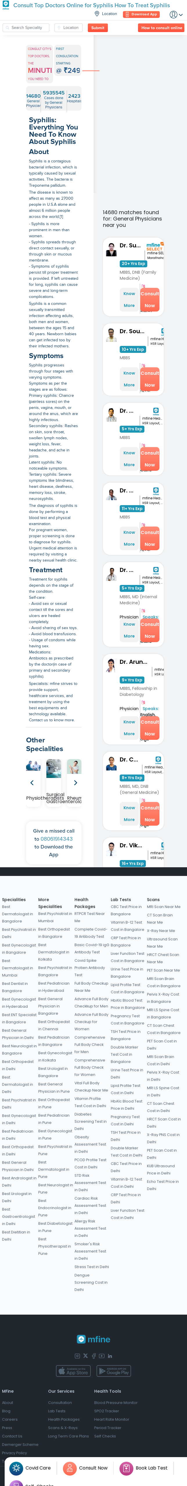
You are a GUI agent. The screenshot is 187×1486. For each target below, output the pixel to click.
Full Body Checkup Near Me (91, 987)
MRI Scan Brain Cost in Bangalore (164, 982)
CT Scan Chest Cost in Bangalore (164, 1029)
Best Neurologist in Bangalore (19, 1050)
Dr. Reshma (129, 490)
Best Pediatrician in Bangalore (54, 1041)
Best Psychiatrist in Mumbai (55, 917)
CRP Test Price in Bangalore (126, 941)
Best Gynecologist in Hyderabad (19, 1003)
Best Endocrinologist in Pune (54, 1208)
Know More (129, 299)
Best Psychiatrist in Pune (55, 1150)
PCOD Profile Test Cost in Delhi (90, 1163)
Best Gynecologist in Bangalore (19, 949)
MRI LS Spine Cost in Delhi (163, 1091)
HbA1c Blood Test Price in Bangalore (128, 1004)
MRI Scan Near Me (164, 906)
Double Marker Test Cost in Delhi (126, 1152)
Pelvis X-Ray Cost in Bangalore (163, 998)
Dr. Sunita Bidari (132, 245)
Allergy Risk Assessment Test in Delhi (90, 1228)
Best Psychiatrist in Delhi (19, 933)
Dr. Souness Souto (134, 331)
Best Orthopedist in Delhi (18, 1065)
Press (7, 1427)
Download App (141, 14)
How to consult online (161, 28)
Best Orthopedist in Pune (54, 1103)
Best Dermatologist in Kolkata (53, 952)
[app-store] (73, 1371)
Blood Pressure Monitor (116, 1402)
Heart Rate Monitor (111, 1419)
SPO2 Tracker (106, 1411)
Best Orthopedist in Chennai (54, 1025)
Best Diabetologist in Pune (55, 1227)
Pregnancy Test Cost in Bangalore (127, 1019)
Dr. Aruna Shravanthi (136, 661)
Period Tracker (107, 1427)
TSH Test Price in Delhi (126, 1136)
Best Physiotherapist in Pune (54, 1246)
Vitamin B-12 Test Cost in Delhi (126, 1183)
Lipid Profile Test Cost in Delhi (125, 1089)
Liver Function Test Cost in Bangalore (127, 957)
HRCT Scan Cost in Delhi (164, 1123)
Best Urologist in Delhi (17, 1197)
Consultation (60, 1402)
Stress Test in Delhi (92, 1266)
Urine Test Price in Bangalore (127, 973)
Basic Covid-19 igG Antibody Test (92, 948)
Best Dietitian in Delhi (16, 1236)
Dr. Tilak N (129, 569)
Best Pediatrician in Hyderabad (54, 987)
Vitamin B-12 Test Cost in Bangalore (127, 926)
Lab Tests (121, 900)
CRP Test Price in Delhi (126, 1198)
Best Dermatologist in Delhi (17, 1084)
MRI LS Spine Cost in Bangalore (163, 1013)
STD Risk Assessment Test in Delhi (90, 1182)
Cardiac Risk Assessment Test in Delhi (90, 1205)
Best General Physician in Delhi (18, 1034)
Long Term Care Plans (68, 1436)
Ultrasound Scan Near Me (162, 943)
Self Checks (105, 1436)
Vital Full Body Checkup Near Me (91, 1087)
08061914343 (57, 838)
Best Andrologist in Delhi (19, 1182)
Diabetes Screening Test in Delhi (91, 1121)
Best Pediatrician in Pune (54, 1119)
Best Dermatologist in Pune (53, 1169)
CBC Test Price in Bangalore (126, 910)
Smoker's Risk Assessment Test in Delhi (90, 1251)
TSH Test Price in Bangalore (126, 1035)
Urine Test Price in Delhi (127, 1074)
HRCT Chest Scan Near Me (163, 958)
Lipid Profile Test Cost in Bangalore (127, 988)
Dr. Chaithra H (131, 759)
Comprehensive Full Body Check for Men (90, 1044)
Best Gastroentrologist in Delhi (18, 1216)
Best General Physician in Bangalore (50, 1006)
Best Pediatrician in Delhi (17, 1135)
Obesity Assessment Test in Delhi (90, 1144)
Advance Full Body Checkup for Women (91, 1021)
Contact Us (12, 1436)
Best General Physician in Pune (54, 1088)
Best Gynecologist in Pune (55, 1135)
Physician (129, 617)
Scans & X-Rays (63, 1427)
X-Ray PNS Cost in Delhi (163, 1138)
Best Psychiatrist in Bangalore (55, 971)
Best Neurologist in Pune (55, 1189)
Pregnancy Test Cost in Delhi (125, 1120)
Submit (97, 28)
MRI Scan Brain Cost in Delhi (160, 1060)
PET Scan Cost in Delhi (162, 1045)
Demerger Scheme (20, 1444)
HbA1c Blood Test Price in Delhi (126, 1105)
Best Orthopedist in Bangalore (54, 933)
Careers (10, 1419)
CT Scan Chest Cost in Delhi (160, 1107)
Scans (153, 900)
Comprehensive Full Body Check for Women (90, 1067)
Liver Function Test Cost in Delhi (127, 1214)
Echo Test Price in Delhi (163, 1185)
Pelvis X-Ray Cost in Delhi (163, 1076)
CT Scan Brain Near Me (160, 919)
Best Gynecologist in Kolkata (55, 1056)
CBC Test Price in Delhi (126, 1167)
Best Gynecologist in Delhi (19, 1119)
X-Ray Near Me (161, 930)
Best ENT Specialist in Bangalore (19, 1018)
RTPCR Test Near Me (90, 917)
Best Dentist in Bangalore (15, 987)
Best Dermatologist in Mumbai (17, 968)
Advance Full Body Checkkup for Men (91, 1002)
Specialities (14, 900)
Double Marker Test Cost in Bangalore (124, 1054)
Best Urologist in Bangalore (53, 1072)
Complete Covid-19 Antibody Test (91, 933)
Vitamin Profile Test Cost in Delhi (90, 1102)
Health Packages (64, 1419)
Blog (6, 1411)
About (7, 1402)
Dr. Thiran (129, 410)
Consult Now (150, 299)
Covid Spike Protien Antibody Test (90, 967)
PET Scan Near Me (163, 970)
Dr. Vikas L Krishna (134, 845)
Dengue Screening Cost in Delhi (91, 1282)
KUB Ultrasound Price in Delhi (161, 1169)
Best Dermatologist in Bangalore (17, 914)
